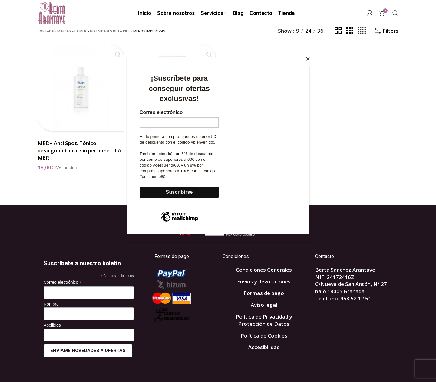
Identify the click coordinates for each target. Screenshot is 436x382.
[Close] (307, 60)
